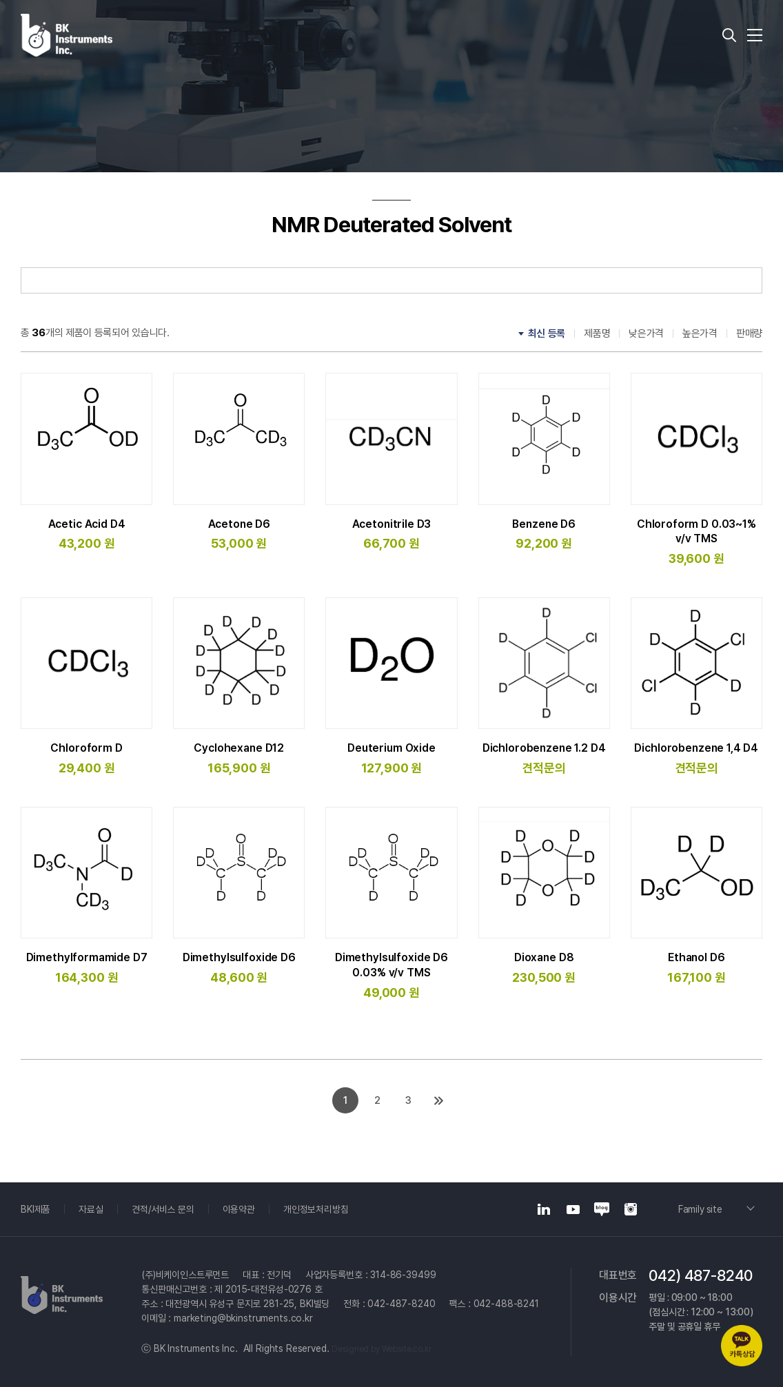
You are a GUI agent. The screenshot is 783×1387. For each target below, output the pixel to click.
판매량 (749, 333)
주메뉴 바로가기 (0, 0)
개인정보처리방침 (316, 1209)
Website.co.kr (406, 1349)
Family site (702, 1209)
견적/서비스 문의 (163, 1209)
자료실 (91, 1209)
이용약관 (239, 1209)
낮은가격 (646, 333)
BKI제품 (35, 1209)
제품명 (597, 333)
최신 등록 (547, 333)
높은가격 (700, 333)
